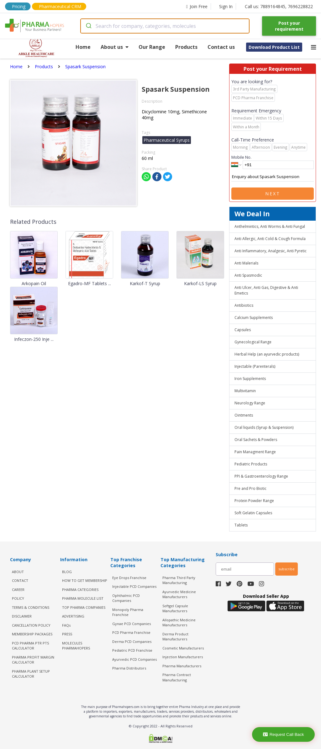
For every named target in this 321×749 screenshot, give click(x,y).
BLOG (67, 571)
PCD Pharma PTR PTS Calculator (30, 646)
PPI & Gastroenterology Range (261, 476)
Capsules (242, 329)
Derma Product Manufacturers (175, 637)
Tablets (241, 525)
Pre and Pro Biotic (250, 488)
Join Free (197, 6)
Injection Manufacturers (182, 656)
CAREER (18, 589)
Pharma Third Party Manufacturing (178, 580)
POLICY (18, 598)
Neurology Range (249, 403)
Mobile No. (241, 157)
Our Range (152, 47)
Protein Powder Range (254, 500)
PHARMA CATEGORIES (80, 589)
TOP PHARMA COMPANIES (83, 607)
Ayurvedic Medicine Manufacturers (179, 594)
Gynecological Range (252, 342)
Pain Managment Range (255, 451)
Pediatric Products (250, 464)
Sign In (226, 6)
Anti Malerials (246, 263)
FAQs (66, 625)
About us (115, 47)
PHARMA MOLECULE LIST (82, 598)
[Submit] (88, 26)
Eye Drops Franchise (129, 577)
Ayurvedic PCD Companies (134, 659)
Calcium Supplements (253, 317)
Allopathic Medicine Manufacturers (179, 623)
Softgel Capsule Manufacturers (175, 608)
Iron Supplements (250, 378)
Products (186, 47)
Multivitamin (245, 390)
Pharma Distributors (129, 668)
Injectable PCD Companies (134, 586)
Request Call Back (283, 734)
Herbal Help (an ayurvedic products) (266, 354)
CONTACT (20, 580)
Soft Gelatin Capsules (253, 513)
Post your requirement (289, 26)
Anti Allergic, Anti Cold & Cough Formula (270, 238)
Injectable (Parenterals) (254, 366)
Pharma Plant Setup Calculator (31, 674)
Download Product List (274, 47)
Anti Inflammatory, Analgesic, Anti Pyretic (270, 251)
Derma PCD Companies (131, 641)
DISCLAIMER (22, 616)
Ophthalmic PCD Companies (126, 598)
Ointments (243, 415)
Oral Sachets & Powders (255, 439)
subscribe (286, 569)
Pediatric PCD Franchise (132, 650)
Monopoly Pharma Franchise (127, 612)
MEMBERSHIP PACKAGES (32, 634)
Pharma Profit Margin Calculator (33, 660)
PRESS (67, 634)
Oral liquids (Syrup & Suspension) (263, 427)
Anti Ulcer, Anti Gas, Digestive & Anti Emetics (266, 290)
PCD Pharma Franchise (131, 632)
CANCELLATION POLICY (31, 625)
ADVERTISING (73, 616)
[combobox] (165, 26)
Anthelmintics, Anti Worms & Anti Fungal (269, 226)
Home (83, 47)
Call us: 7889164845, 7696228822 (279, 6)
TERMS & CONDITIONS (30, 607)
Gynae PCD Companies (131, 623)
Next (272, 194)
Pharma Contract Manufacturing (176, 677)
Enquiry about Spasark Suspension (272, 177)
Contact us (221, 47)
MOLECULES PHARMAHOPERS (76, 646)
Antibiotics (243, 305)
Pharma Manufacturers (181, 666)
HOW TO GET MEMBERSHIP (84, 580)
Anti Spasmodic (248, 275)
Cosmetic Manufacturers (183, 648)
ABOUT (18, 571)
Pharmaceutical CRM (60, 6)
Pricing (18, 6)
